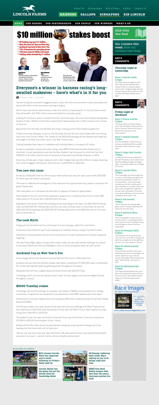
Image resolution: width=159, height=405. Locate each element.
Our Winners (103, 23)
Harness (68, 15)
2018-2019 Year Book (122, 32)
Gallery (127, 8)
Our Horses (34, 23)
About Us (79, 8)
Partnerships (95, 8)
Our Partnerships (58, 23)
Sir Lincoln (134, 15)
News (18, 23)
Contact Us (140, 8)
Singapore (109, 15)
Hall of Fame (112, 8)
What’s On (123, 23)
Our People (83, 23)
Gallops (88, 15)
